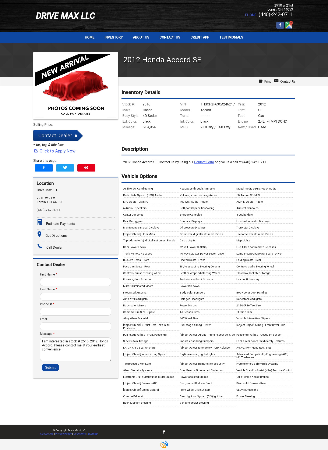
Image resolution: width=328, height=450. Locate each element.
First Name (48, 274)
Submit (50, 368)
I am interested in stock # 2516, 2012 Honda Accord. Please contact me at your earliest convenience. (76, 349)
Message (47, 334)
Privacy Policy (63, 433)
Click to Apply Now (54, 151)
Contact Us (46, 433)
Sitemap (93, 433)
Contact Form (204, 162)
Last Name (48, 289)
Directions (80, 433)
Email (43, 319)
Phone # (47, 304)
